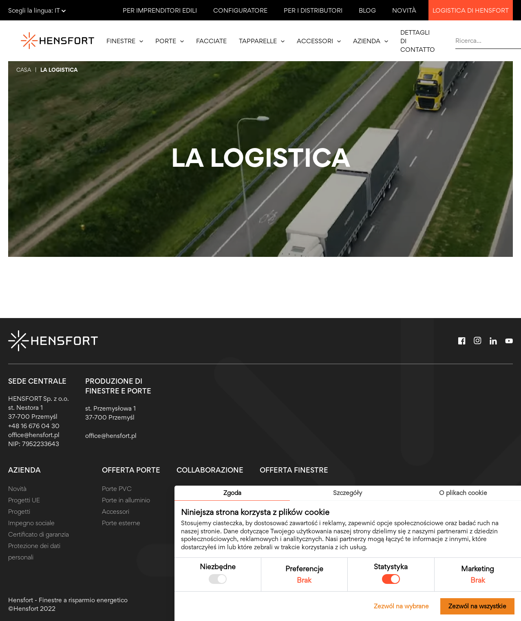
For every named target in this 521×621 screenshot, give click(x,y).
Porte (169, 41)
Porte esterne (121, 523)
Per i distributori (313, 10)
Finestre (124, 41)
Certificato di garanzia (38, 534)
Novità (404, 10)
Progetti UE (24, 500)
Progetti (19, 511)
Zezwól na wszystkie (477, 606)
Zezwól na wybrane (401, 606)
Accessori (319, 41)
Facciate (211, 41)
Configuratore (240, 10)
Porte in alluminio (126, 500)
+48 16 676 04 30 (34, 426)
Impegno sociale (31, 523)
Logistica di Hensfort (471, 10)
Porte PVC (117, 489)
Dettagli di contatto (417, 41)
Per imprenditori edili (160, 10)
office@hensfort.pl (34, 435)
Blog (367, 10)
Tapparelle (262, 41)
